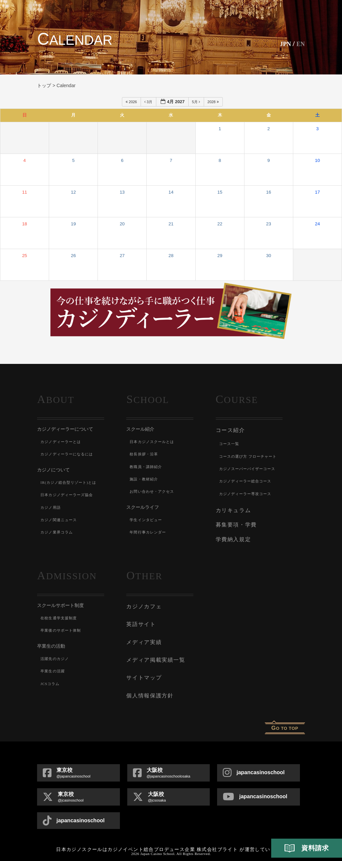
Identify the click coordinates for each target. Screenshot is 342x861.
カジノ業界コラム (58, 532)
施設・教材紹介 (145, 479)
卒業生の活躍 (53, 666)
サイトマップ (142, 668)
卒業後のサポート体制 (62, 626)
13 (122, 192)
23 (268, 223)
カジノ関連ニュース (60, 519)
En (300, 43)
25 (24, 255)
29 (219, 255)
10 (317, 160)
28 (171, 255)
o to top (284, 716)
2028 (213, 102)
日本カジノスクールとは (154, 441)
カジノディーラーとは (62, 441)
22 (219, 223)
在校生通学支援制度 (60, 613)
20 (122, 223)
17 (317, 192)
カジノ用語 (51, 507)
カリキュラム (232, 508)
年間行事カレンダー (149, 532)
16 (268, 192)
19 (73, 223)
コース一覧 (230, 442)
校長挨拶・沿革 (145, 454)
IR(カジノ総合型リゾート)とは (71, 482)
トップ (44, 85)
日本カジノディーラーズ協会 (69, 494)
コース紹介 (229, 429)
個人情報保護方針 (148, 684)
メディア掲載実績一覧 (153, 651)
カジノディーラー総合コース (248, 480)
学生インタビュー (147, 519)
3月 (148, 102)
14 (171, 192)
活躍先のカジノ (55, 654)
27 (122, 255)
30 (268, 255)
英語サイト (140, 618)
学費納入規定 (232, 535)
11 (24, 192)
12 (73, 192)
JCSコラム (50, 679)
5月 (196, 102)
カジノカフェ (142, 601)
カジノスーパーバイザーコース (250, 467)
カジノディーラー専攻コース (248, 492)
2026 (132, 102)
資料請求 (307, 848)
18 (24, 223)
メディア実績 (142, 634)
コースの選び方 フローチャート (250, 455)
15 (219, 192)
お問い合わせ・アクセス (154, 491)
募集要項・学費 (235, 521)
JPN (282, 43)
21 (171, 223)
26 (73, 255)
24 (317, 223)
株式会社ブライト (217, 838)
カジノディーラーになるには (69, 454)
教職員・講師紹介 (147, 466)
